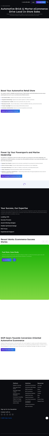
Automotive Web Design (30, 387)
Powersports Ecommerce (28, 402)
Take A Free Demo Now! (8, 349)
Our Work (40, 385)
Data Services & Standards (16, 394)
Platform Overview (17, 385)
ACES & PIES (16, 403)
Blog (38, 395)
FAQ (38, 397)
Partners (39, 387)
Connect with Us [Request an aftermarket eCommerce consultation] (24, 375)
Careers (39, 393)
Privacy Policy (41, 399)
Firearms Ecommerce (29, 404)
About (39, 389)
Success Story (6, 260)
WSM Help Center (7, 418)
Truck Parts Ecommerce (30, 399)
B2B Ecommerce (28, 389)
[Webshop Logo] (7, 2)
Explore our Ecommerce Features (10, 111)
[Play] (14, 259)
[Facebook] (2, 414)
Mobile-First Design (17, 399)
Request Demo (41, 401)
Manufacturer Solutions (30, 393)
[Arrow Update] (47, 418)
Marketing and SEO (17, 401)
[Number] (26, 2)
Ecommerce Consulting (18, 397)
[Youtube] (13, 414)
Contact (39, 391)
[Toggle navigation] (47, 2)
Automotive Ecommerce (30, 385)
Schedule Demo (41, 2)
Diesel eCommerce (29, 397)
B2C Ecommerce (28, 391)
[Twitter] (4, 414)
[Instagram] (7, 414)
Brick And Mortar (29, 406)
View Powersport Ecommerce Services (11, 176)
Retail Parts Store (29, 395)
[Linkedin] (10, 414)
